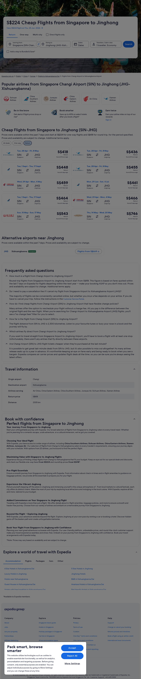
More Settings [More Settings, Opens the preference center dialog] (72, 663)
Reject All (72, 655)
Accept (72, 648)
